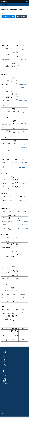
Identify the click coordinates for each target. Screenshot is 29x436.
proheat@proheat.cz (23, 52)
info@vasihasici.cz (23, 71)
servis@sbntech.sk (23, 352)
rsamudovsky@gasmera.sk (23, 348)
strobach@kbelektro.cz (23, 284)
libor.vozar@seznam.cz (23, 266)
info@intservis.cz (22, 196)
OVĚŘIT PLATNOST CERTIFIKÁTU (8, 16)
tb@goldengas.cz (22, 94)
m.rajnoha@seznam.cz (23, 117)
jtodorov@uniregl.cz (23, 101)
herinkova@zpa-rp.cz (24, 157)
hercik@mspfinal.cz (23, 188)
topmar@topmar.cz (23, 252)
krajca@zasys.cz (22, 336)
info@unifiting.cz (24, 235)
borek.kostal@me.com (22, 87)
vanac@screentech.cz (23, 288)
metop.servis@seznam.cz (25, 228)
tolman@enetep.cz (23, 309)
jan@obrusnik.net (25, 231)
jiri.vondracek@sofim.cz (23, 64)
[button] (4, 371)
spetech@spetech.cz (25, 239)
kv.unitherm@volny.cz (24, 150)
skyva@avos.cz (23, 137)
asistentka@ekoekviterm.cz (23, 192)
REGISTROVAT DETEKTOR (21, 16)
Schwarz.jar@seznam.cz (23, 316)
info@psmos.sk (23, 357)
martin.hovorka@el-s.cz (22, 175)
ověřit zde (17, 12)
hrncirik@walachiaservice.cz (23, 332)
